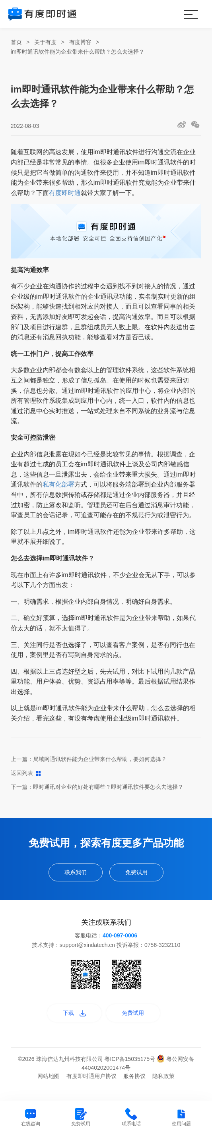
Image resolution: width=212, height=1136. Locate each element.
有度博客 (80, 42)
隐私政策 (163, 1085)
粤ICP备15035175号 (130, 1068)
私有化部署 (58, 484)
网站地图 (48, 1085)
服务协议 (134, 1085)
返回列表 (26, 773)
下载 (66, 1019)
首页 (16, 42)
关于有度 (45, 42)
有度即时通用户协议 (91, 1085)
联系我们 (68, 874)
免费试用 (144, 874)
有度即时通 (65, 192)
